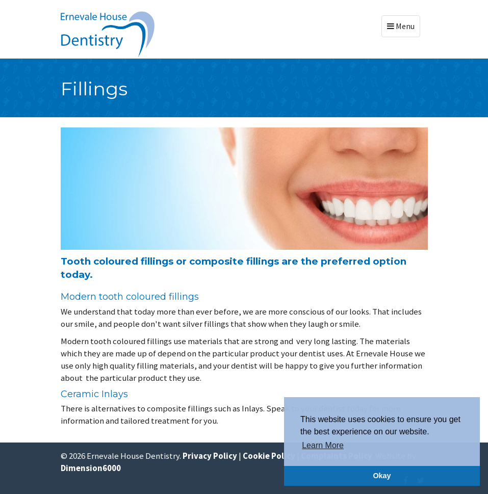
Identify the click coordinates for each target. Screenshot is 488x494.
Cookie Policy (269, 455)
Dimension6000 (91, 468)
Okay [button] (382, 476)
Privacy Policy (210, 455)
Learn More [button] (323, 445)
